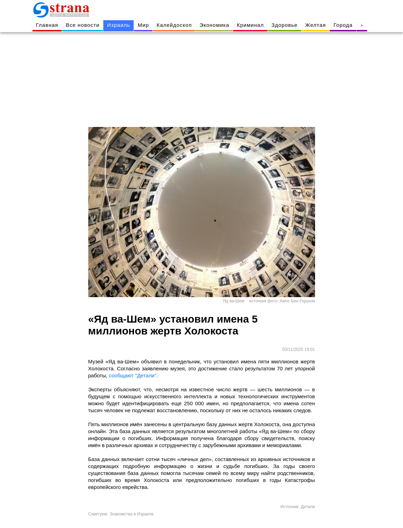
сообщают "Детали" (132, 375)
